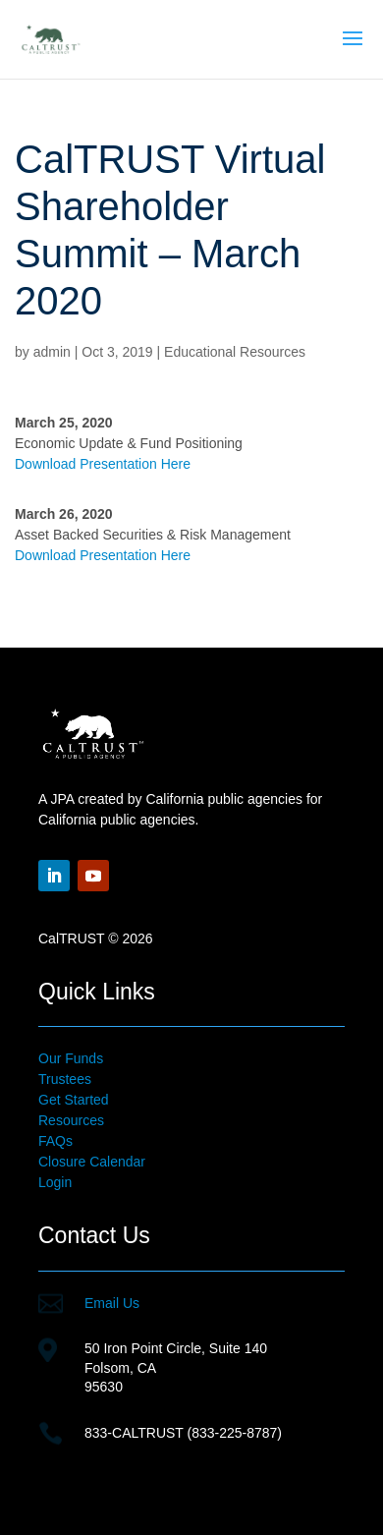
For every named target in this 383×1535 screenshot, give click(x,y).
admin (52, 352)
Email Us (111, 1303)
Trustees (64, 1079)
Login (55, 1182)
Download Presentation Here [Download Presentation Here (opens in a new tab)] (103, 464)
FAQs (55, 1141)
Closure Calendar (91, 1161)
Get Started (73, 1100)
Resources (71, 1120)
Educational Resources (234, 352)
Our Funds (70, 1058)
